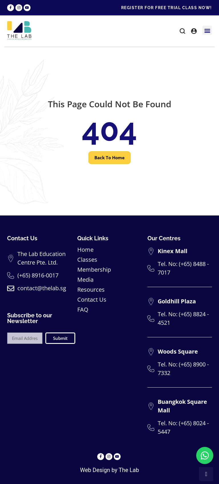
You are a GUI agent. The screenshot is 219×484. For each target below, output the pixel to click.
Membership (94, 270)
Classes (87, 260)
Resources (91, 290)
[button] (182, 32)
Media (85, 280)
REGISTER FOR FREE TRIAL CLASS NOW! (166, 7)
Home (85, 250)
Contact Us (91, 299)
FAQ (82, 309)
